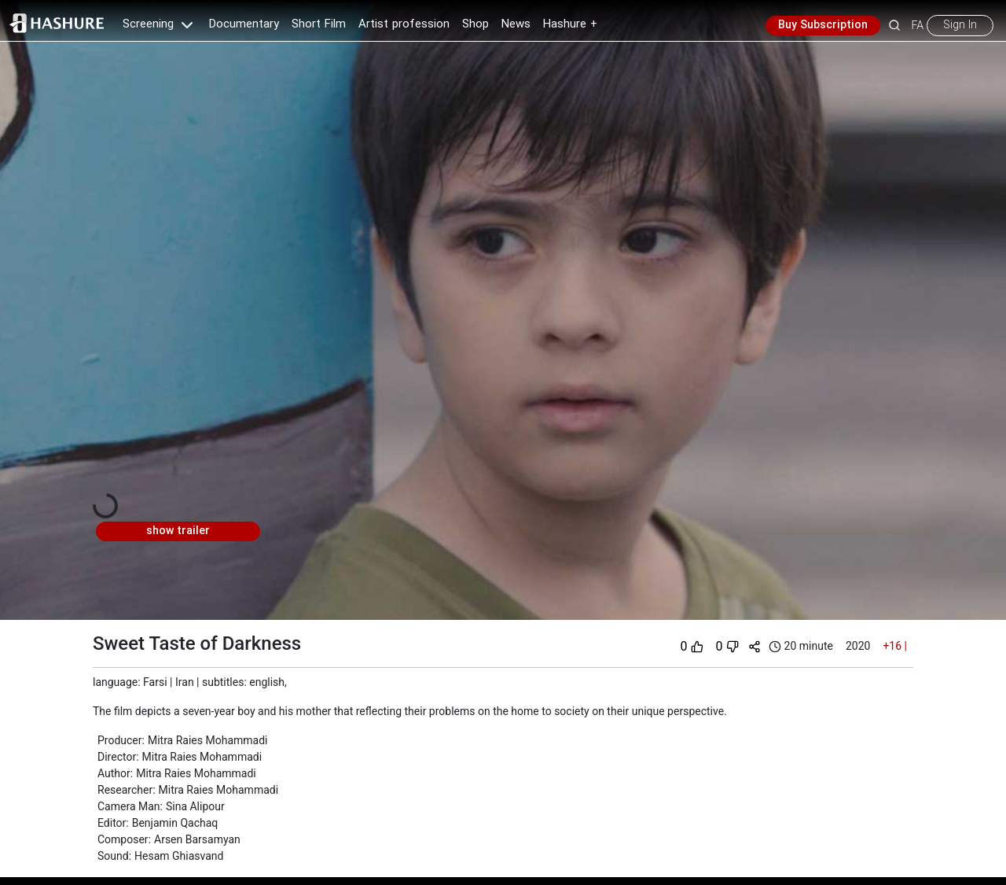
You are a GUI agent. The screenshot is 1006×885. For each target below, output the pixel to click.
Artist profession (404, 24)
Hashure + (570, 24)
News (516, 24)
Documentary (244, 24)
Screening (159, 24)
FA (917, 25)
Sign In (960, 25)
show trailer (178, 531)
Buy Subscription (823, 25)
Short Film (319, 24)
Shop (475, 24)
